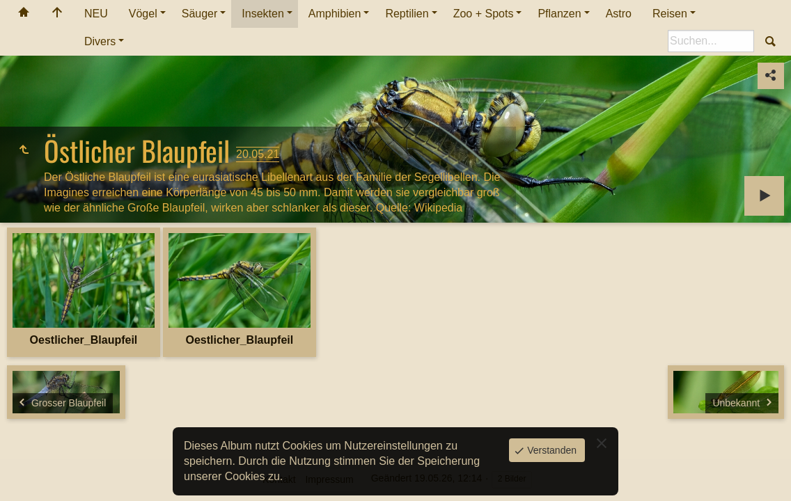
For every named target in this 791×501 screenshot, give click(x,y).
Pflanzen (559, 13)
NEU (96, 13)
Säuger (200, 13)
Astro (619, 13)
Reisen (669, 13)
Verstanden (550, 450)
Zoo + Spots (483, 13)
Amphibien (334, 13)
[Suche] (711, 41)
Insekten (262, 13)
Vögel (143, 13)
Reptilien (406, 13)
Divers (100, 41)
